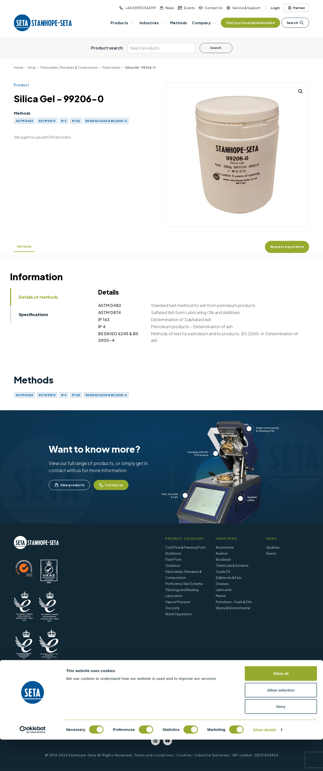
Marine (221, 596)
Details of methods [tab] (38, 297)
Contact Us (214, 8)
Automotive (225, 547)
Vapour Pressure (177, 602)
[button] (300, 91)
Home (18, 67)
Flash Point (173, 559)
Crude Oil (223, 572)
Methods (24, 246)
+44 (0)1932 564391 (140, 8)
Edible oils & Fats (228, 578)
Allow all (281, 705)
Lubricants (224, 590)
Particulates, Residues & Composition (69, 67)
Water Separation (178, 614)
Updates (273, 547)
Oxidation (172, 566)
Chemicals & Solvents (232, 566)
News (170, 8)
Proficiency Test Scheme (184, 584)
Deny (281, 738)
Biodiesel (223, 559)
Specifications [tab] (33, 314)
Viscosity (172, 608)
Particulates (111, 67)
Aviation (222, 553)
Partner (296, 8)
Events (189, 8)
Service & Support (246, 8)
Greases (222, 584)
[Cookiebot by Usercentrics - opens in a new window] (33, 761)
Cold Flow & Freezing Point (185, 547)
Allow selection (280, 721)
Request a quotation (287, 247)
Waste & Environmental (233, 608)
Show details (265, 761)
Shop (32, 67)
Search (295, 22)
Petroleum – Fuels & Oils (234, 602)
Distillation (173, 553)
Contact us (111, 485)
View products (69, 485)
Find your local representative (250, 23)
